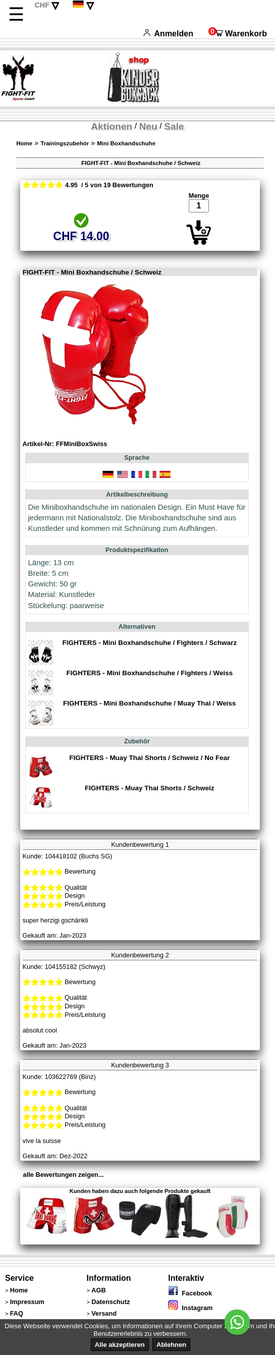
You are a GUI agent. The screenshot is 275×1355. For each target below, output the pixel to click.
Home (24, 143)
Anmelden (168, 33)
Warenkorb (237, 33)
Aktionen (111, 126)
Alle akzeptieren (120, 1344)
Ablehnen (171, 1344)
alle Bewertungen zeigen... (63, 1174)
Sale (174, 126)
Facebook (190, 1293)
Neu (148, 126)
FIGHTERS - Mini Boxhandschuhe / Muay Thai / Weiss (149, 703)
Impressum (27, 1302)
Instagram (190, 1308)
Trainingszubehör (64, 143)
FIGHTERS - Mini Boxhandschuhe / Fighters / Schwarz (149, 642)
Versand (104, 1313)
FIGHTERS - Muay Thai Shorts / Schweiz (149, 788)
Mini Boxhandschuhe (126, 143)
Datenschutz (110, 1302)
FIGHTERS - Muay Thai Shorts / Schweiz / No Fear (149, 758)
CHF (41, 5)
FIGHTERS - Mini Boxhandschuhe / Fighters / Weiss (149, 673)
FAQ (16, 1313)
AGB (98, 1290)
